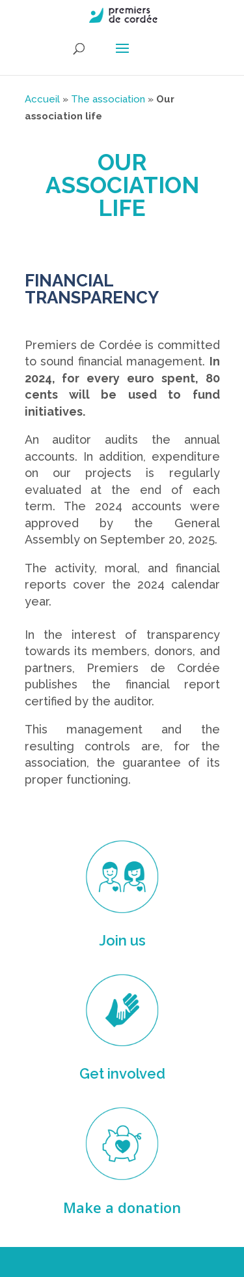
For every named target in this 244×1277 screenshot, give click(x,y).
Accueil (42, 99)
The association (108, 99)
